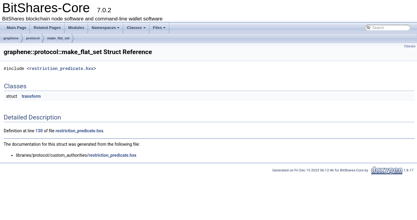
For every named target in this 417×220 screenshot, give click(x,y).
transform (31, 96)
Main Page (16, 27)
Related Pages (47, 27)
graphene (11, 38)
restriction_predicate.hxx (61, 69)
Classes (136, 27)
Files (159, 27)
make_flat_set (58, 38)
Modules (76, 27)
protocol (33, 38)
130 (39, 130)
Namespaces (106, 27)
